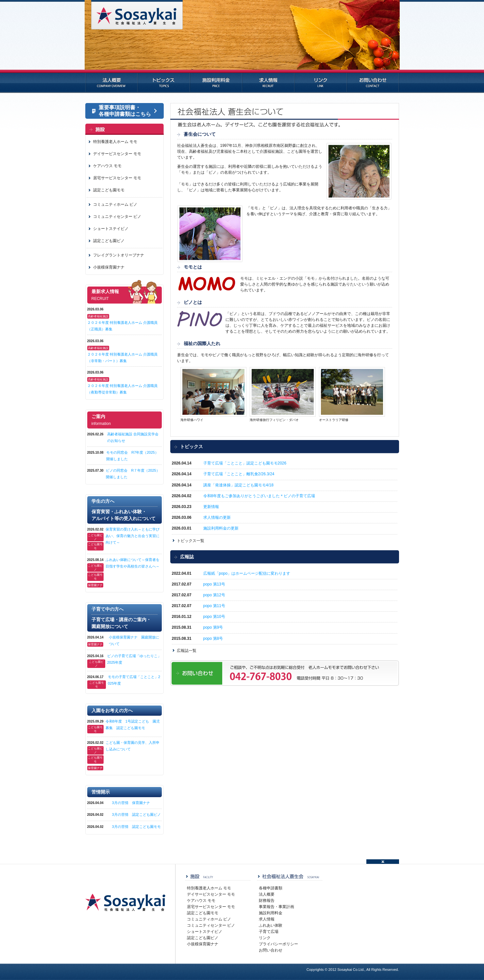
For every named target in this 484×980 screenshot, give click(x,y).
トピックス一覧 (190, 540)
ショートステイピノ (110, 228)
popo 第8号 (213, 638)
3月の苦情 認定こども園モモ (136, 827)
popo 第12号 (214, 595)
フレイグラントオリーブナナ (118, 255)
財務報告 (267, 900)
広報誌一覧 (186, 650)
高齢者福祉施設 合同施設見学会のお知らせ (133, 437)
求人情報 (268, 81)
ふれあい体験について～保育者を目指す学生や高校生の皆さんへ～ (134, 563)
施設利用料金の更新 (221, 528)
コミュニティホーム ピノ (115, 204)
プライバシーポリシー (278, 944)
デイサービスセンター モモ (117, 153)
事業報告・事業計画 (276, 906)
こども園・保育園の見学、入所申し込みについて (132, 746)
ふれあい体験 (270, 925)
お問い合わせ (373, 81)
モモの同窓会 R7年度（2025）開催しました (132, 455)
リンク (320, 81)
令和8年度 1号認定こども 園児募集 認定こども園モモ (133, 724)
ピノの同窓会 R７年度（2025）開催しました (132, 473)
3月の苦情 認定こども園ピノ (136, 814)
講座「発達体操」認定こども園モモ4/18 (238, 485)
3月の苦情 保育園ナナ (131, 803)
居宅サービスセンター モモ (117, 178)
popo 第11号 (214, 606)
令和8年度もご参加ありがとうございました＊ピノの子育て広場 (261, 496)
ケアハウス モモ (107, 166)
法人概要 (111, 81)
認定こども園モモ (109, 190)
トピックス (164, 81)
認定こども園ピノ (109, 240)
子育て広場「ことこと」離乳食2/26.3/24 (239, 474)
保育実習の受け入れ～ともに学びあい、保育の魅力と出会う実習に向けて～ (134, 535)
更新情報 (211, 506)
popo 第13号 (214, 584)
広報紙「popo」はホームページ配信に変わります (247, 573)
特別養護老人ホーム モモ (115, 141)
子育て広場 (268, 931)
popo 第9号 (213, 627)
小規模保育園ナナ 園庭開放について (134, 640)
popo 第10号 (214, 616)
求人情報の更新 (217, 517)
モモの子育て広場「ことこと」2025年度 (134, 680)
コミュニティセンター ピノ (117, 216)
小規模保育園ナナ (109, 267)
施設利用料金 (216, 81)
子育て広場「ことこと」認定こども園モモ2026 (245, 463)
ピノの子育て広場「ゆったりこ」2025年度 (134, 659)
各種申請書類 (270, 888)
